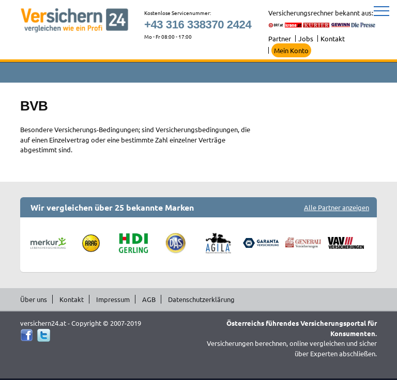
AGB (149, 299)
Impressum (113, 299)
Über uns (33, 299)
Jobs (305, 38)
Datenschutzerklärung (201, 299)
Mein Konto (291, 50)
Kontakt (332, 38)
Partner (279, 38)
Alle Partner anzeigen (336, 207)
